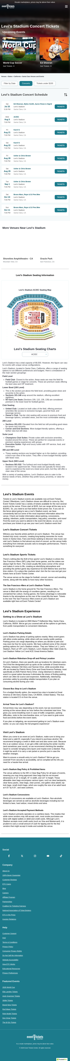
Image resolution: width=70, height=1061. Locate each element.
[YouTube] (47, 856)
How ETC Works (8, 964)
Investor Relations (9, 919)
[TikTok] (61, 856)
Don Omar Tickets (9, 1018)
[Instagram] (35, 856)
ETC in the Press (8, 915)
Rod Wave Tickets (9, 1009)
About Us (6, 871)
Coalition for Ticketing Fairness (14, 906)
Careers (5, 893)
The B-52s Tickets (9, 1022)
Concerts (26, 83)
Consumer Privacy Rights (12, 951)
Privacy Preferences (10, 973)
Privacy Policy (7, 947)
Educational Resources (11, 969)
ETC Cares (6, 884)
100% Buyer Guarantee (11, 875)
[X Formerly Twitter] (21, 856)
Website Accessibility (10, 960)
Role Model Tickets (9, 1014)
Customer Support (9, 933)
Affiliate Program (8, 897)
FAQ (4, 938)
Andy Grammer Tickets (11, 996)
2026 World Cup (8, 987)
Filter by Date (9, 83)
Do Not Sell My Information (12, 955)
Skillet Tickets (7, 1000)
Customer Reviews (9, 880)
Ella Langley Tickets (10, 992)
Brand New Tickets (9, 1005)
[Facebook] (8, 856)
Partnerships (7, 902)
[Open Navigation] (66, 6)
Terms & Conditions (9, 942)
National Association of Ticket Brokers (16, 910)
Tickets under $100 (44, 83)
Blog (4, 888)
